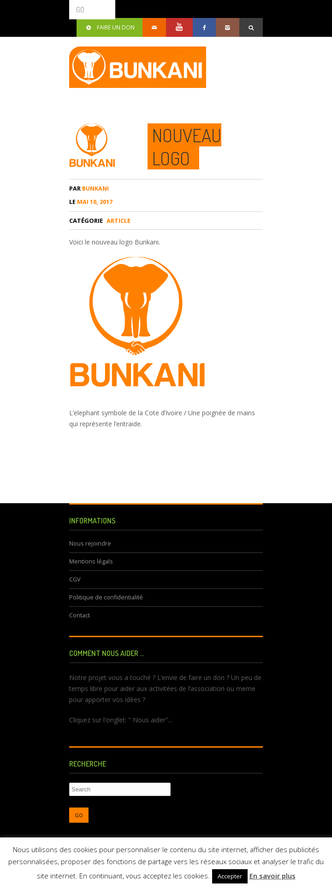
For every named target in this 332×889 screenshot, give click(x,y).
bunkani (89, 188)
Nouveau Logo (186, 146)
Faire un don (109, 27)
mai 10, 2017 (91, 202)
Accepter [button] (230, 876)
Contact (79, 615)
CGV (75, 579)
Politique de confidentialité (106, 597)
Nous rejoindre (90, 543)
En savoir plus (272, 875)
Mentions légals (91, 561)
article (118, 220)
